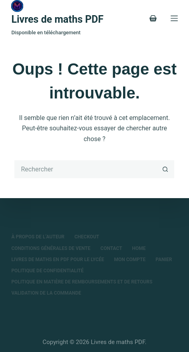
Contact (111, 248)
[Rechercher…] (85, 169)
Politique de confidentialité (47, 270)
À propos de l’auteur (37, 237)
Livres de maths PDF (57, 19)
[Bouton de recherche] (165, 169)
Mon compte (129, 259)
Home (139, 248)
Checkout (86, 237)
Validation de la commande (46, 293)
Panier (163, 259)
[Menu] (174, 18)
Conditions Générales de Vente (50, 248)
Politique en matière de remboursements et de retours (81, 282)
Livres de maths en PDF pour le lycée (57, 259)
